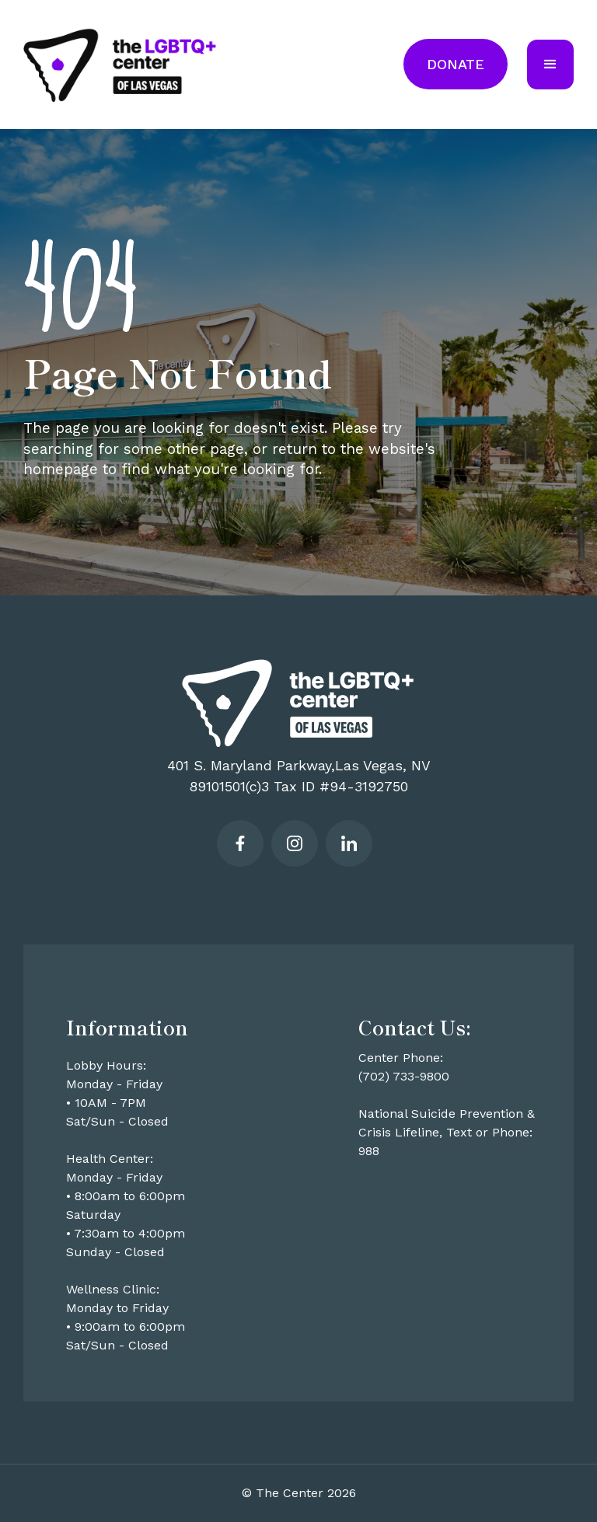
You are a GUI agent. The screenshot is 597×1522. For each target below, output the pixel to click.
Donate (455, 64)
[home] (120, 64)
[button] (550, 64)
